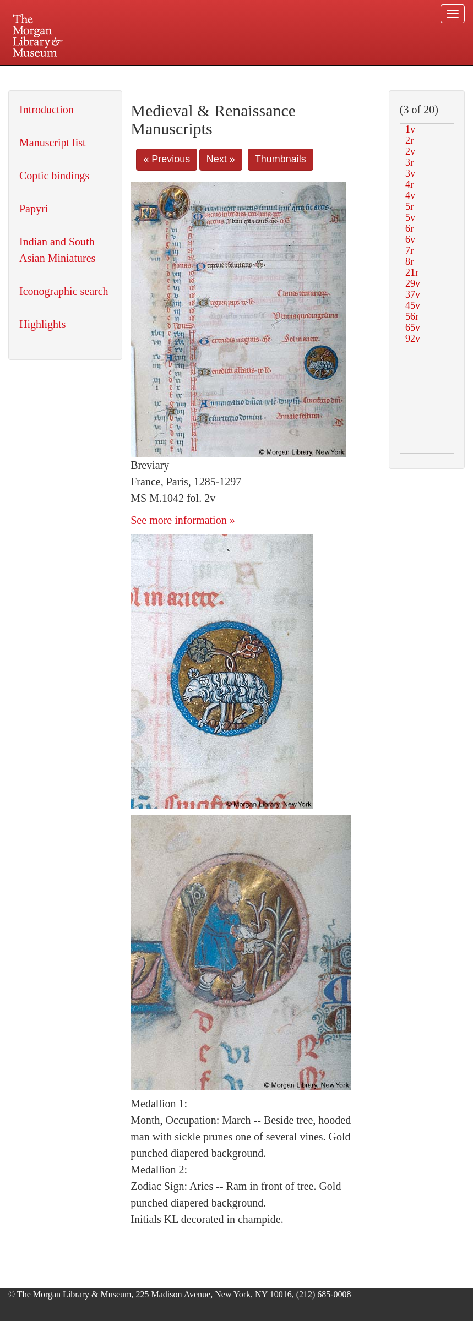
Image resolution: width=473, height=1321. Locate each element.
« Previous (166, 159)
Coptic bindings (54, 176)
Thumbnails (280, 159)
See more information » (183, 520)
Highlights (42, 324)
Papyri (33, 209)
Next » (220, 159)
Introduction (46, 109)
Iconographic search (63, 291)
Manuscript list (52, 143)
